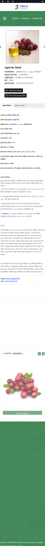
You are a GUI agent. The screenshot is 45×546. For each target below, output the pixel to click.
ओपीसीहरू (14, 124)
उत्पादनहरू (25, 18)
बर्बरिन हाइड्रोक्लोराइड (13, 279)
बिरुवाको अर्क (37, 18)
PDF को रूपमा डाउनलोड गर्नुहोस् (17, 95)
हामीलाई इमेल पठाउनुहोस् (15, 90)
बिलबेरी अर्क (3, 542)
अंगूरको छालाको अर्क (10, 281)
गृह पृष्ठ (14, 18)
